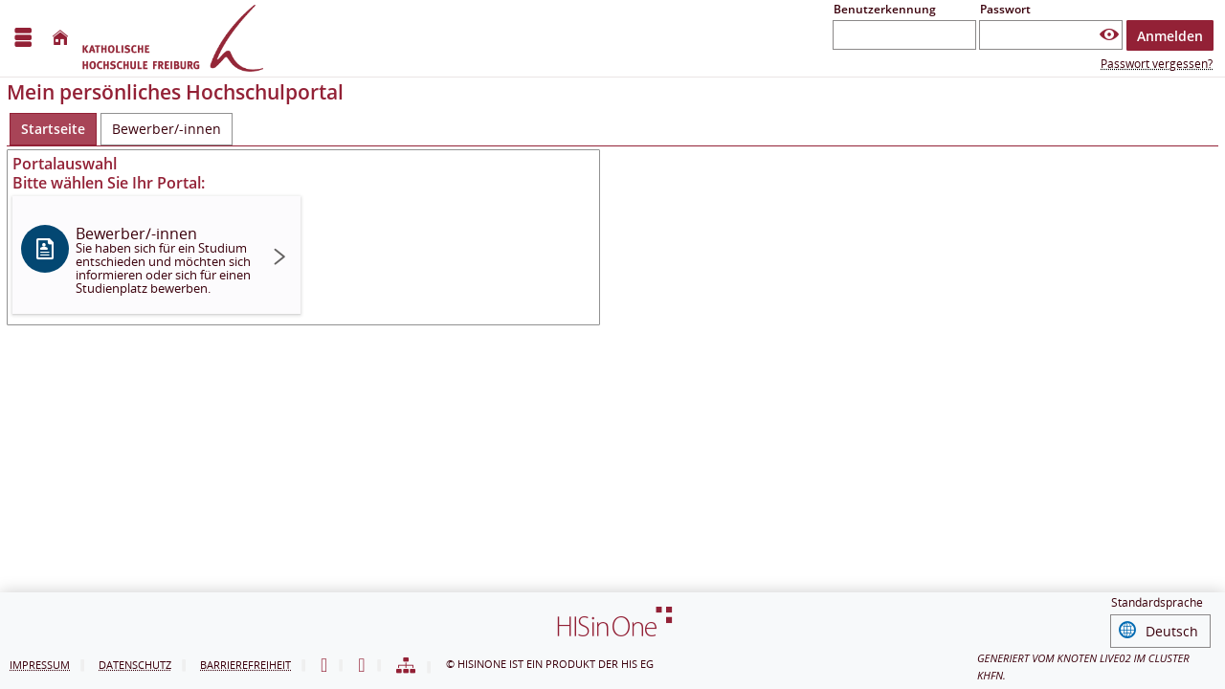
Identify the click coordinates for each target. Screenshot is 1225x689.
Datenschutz (135, 664)
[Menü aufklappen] (23, 38)
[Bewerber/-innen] (166, 129)
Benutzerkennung (885, 9)
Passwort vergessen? (1157, 64)
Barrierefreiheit (245, 664)
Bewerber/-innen (164, 260)
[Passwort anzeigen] (1109, 35)
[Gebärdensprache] (361, 666)
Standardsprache (1157, 605)
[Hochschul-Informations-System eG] (172, 38)
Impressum (40, 664)
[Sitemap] (405, 667)
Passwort (1005, 9)
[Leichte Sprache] (324, 666)
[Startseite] (60, 38)
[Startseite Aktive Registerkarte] (53, 129)
